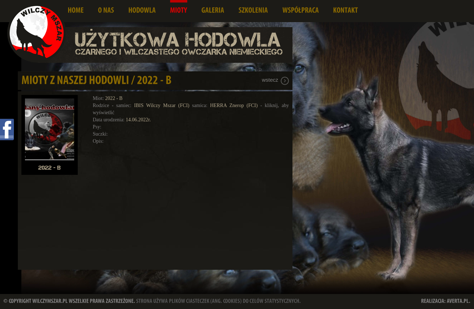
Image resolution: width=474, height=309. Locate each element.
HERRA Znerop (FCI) (234, 105)
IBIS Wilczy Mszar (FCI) (161, 105)
